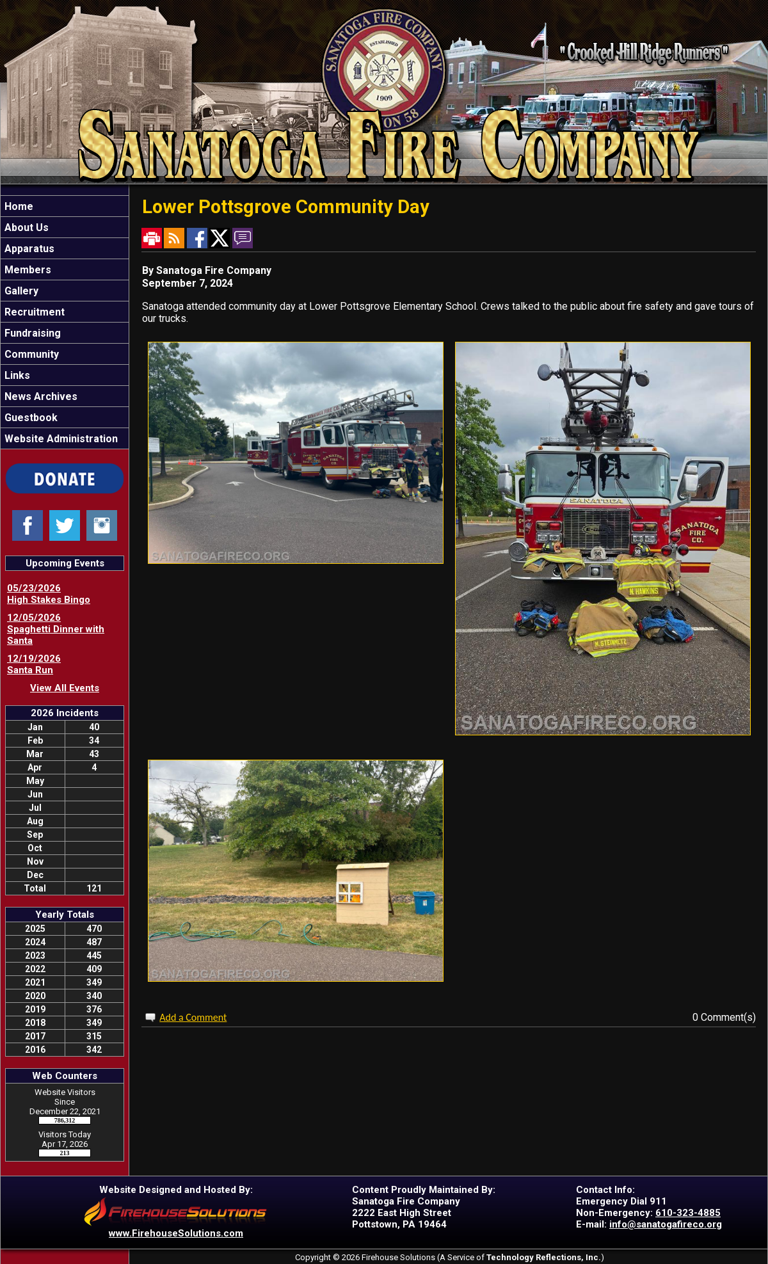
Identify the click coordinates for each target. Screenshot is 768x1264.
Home (17, 206)
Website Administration (60, 439)
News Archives (39, 396)
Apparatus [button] (28, 249)
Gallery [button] (20, 291)
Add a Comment (193, 1017)
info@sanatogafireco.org (665, 1224)
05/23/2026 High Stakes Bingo (48, 593)
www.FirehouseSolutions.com (176, 1233)
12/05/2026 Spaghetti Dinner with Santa (55, 629)
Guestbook (30, 418)
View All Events (64, 688)
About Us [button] (25, 227)
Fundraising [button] (31, 333)
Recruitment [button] (33, 312)
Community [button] (30, 354)
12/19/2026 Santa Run (34, 664)
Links (16, 375)
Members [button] (26, 270)
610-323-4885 (688, 1213)
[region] (65, 322)
